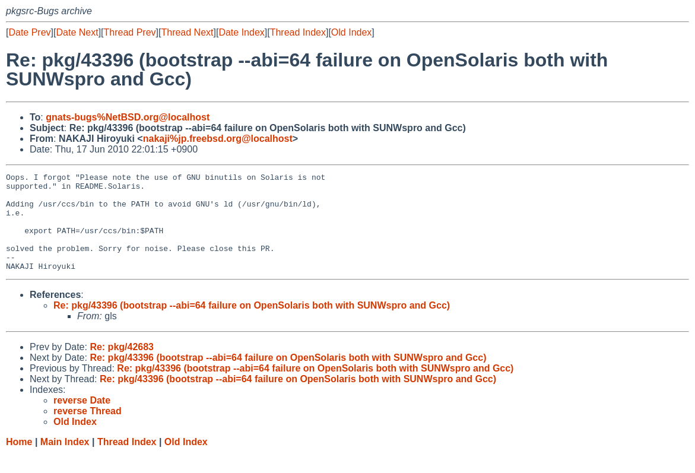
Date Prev (29, 32)
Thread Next (187, 32)
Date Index (241, 32)
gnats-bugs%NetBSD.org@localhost (128, 117)
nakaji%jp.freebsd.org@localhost (218, 139)
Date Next (77, 32)
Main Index (65, 461)
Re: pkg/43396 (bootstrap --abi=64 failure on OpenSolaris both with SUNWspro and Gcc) (251, 325)
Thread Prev (130, 32)
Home (19, 461)
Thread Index (298, 32)
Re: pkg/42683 (122, 366)
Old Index (351, 32)
